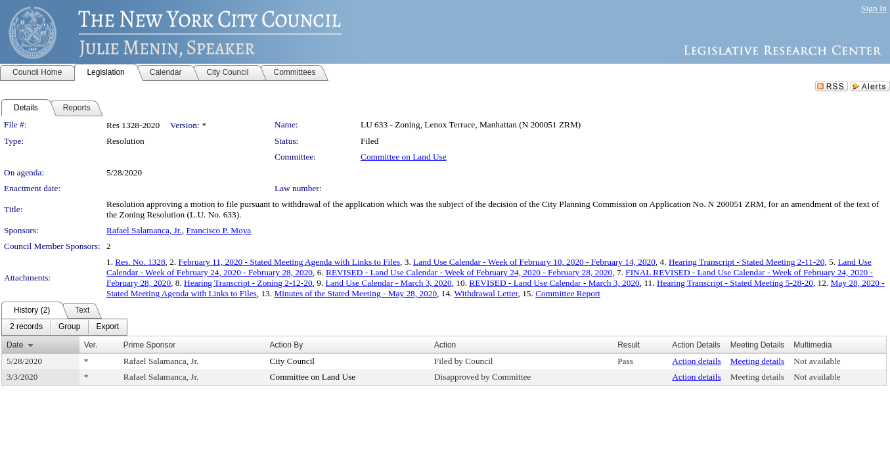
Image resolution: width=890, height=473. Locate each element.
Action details (696, 361)
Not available (816, 361)
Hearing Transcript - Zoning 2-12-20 (248, 283)
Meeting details (757, 361)
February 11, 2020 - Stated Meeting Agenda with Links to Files (289, 262)
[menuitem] (26, 327)
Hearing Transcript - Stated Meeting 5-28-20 (735, 283)
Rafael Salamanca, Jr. (144, 230)
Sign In (874, 8)
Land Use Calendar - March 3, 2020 (389, 283)
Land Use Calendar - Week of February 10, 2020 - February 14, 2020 (534, 262)
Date (15, 344)
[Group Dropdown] (69, 327)
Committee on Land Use (404, 157)
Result (628, 344)
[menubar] (64, 327)
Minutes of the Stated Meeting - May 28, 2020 (355, 293)
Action (445, 344)
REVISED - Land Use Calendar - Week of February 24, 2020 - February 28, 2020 (469, 272)
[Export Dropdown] (107, 327)
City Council (292, 361)
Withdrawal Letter (486, 293)
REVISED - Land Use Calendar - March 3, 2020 (554, 283)
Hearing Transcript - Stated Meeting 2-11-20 (747, 262)
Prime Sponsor (149, 344)
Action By (286, 344)
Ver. (91, 344)
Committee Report (567, 293)
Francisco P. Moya (218, 230)
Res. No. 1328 (140, 262)
